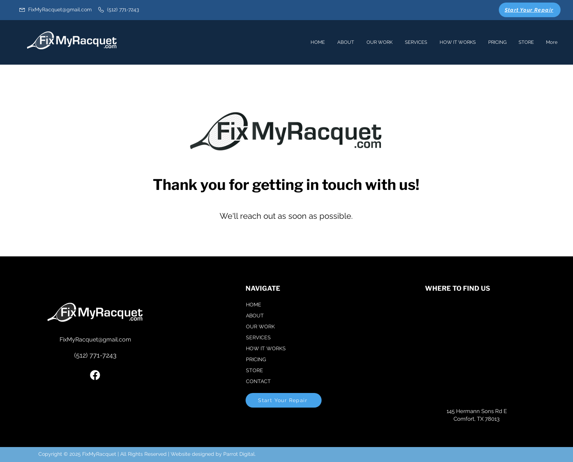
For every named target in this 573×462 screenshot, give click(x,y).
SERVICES (258, 337)
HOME (253, 305)
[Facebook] (95, 375)
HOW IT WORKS (266, 348)
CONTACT (258, 381)
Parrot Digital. (239, 454)
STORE (254, 370)
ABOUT (255, 315)
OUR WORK (260, 326)
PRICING (256, 359)
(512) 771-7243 (95, 355)
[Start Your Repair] (530, 10)
